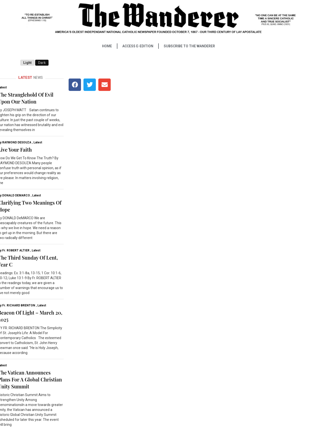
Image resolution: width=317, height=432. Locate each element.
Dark (42, 63)
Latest (37, 142)
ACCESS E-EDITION (137, 46)
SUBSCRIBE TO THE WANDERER (189, 46)
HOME (107, 46)
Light (27, 63)
